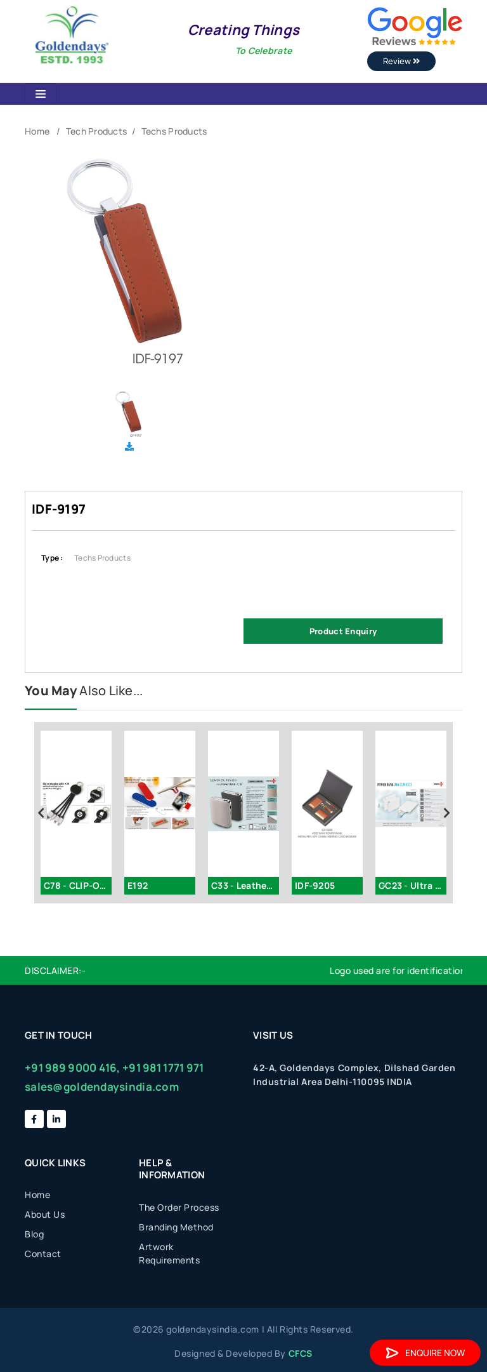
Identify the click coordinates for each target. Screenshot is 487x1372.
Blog (34, 1234)
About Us (45, 1214)
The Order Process (179, 1207)
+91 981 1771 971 (163, 1067)
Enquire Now (425, 1353)
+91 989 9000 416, (72, 1067)
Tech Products (96, 131)
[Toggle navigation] (40, 94)
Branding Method (176, 1227)
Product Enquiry (343, 631)
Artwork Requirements (169, 1253)
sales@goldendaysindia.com (102, 1086)
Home (37, 131)
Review (401, 61)
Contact (43, 1254)
